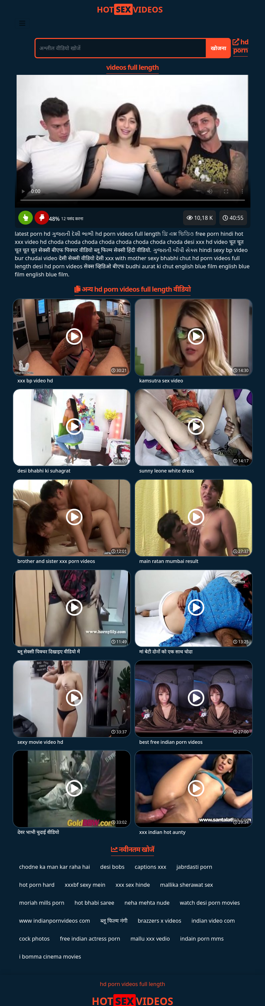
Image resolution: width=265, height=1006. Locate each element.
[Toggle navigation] (22, 23)
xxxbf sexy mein (85, 884)
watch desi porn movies (210, 902)
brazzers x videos (159, 920)
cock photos (34, 938)
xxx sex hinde (133, 884)
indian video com (213, 920)
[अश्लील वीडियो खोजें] (121, 48)
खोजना (218, 48)
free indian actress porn (90, 938)
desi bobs (112, 867)
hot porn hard (37, 884)
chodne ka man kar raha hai (54, 867)
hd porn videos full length (132, 984)
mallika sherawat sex (186, 884)
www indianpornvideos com (54, 920)
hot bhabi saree (94, 902)
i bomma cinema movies (50, 956)
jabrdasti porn (194, 867)
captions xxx (150, 867)
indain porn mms (202, 938)
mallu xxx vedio (150, 938)
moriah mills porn (42, 902)
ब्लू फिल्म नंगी (113, 920)
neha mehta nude (147, 902)
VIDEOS (130, 9)
